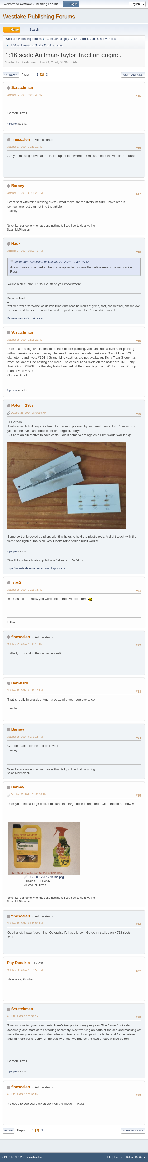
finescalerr (20, 139)
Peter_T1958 (22, 405)
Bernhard (19, 683)
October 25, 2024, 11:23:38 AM (25, 589)
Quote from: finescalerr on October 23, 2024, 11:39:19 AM (51, 262)
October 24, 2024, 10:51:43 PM (25, 250)
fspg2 (16, 582)
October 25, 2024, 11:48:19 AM (25, 644)
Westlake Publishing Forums (39, 16)
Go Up (8, 1130)
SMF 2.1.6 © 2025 (12, 1157)
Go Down (11, 74)
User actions (133, 74)
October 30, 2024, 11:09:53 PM (25, 970)
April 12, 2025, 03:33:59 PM (23, 1016)
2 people (12, 551)
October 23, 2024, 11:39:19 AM (25, 146)
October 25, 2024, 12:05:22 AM (25, 339)
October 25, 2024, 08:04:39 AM (28, 412)
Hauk (15, 244)
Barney (17, 186)
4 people (12, 123)
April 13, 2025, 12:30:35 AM (22, 1094)
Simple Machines (34, 1157)
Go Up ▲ (140, 1157)
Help (108, 1157)
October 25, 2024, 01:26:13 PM (25, 690)
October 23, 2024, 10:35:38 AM (25, 94)
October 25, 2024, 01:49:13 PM (25, 736)
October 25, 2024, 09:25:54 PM (25, 923)
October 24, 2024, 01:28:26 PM (25, 192)
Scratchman (22, 88)
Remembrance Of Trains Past (25, 318)
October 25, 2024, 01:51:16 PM (28, 794)
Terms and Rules (123, 1157)
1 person (12, 390)
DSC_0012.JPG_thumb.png (44, 877)
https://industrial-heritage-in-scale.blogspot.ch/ (36, 568)
